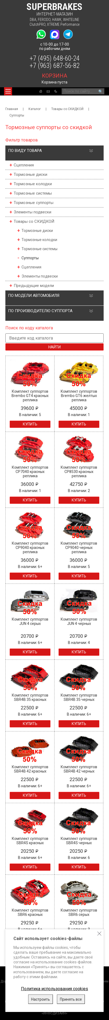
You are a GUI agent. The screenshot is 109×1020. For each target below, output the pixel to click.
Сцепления (24, 165)
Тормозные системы (33, 193)
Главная (11, 109)
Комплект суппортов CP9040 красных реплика (30, 547)
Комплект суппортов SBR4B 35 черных (79, 697)
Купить (30, 424)
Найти (54, 347)
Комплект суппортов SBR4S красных (30, 840)
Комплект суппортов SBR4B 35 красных (30, 697)
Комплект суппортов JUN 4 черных (79, 621)
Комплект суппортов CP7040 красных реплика (30, 471)
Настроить (40, 999)
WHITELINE (71, 19)
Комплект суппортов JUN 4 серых (30, 621)
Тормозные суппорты (33, 202)
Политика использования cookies (54, 988)
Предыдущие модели (34, 285)
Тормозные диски (30, 174)
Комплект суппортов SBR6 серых (79, 912)
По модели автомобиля (33, 295)
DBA (33, 19)
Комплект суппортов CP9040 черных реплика (79, 547)
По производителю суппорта (40, 310)
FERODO (44, 19)
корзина (54, 76)
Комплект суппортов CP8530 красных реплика (79, 471)
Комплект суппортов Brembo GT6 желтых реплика (79, 395)
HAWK (56, 19)
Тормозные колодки (33, 183)
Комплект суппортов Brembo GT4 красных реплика (30, 395)
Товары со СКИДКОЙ (67, 109)
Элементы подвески (32, 212)
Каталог (34, 109)
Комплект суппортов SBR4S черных (79, 840)
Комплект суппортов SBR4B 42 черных (79, 769)
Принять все (71, 999)
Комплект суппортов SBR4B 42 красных (30, 769)
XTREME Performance (63, 24)
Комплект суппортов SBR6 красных (30, 912)
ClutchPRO (37, 24)
